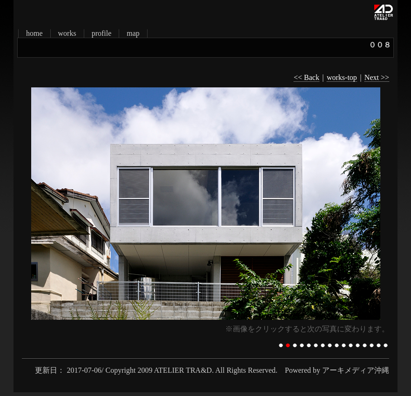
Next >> (376, 77)
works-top (342, 77)
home (34, 33)
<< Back (306, 77)
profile (102, 33)
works (67, 33)
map (133, 33)
